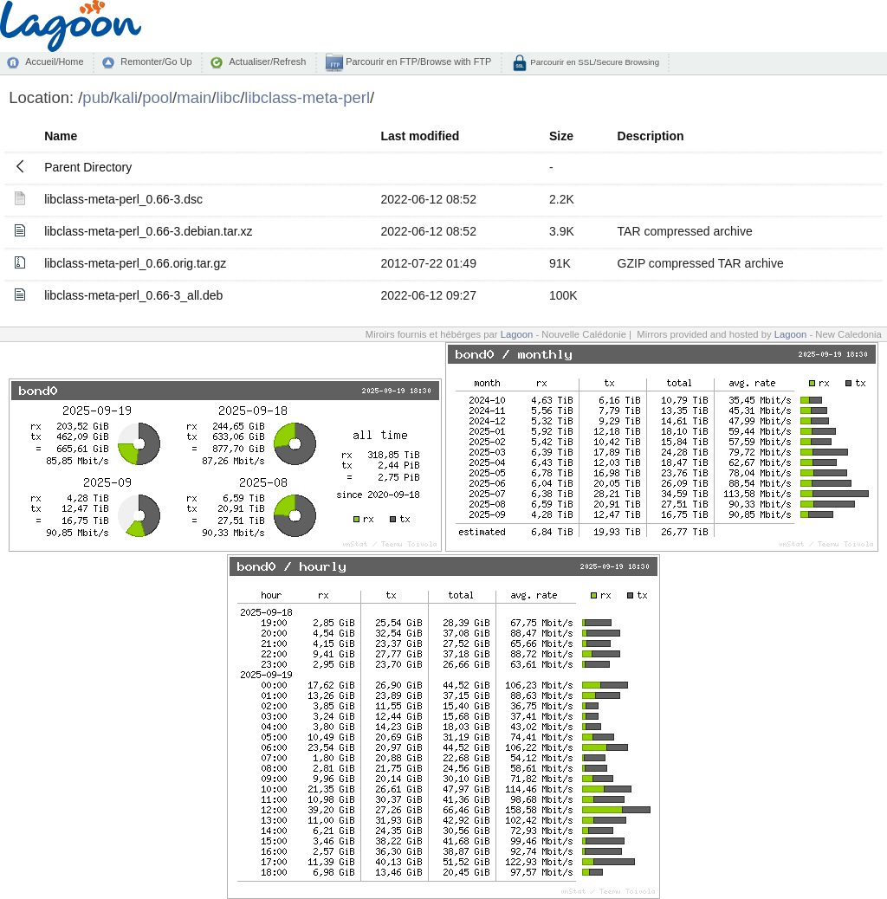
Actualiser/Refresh (267, 61)
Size (561, 136)
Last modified (419, 136)
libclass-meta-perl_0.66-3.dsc (123, 199)
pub (95, 97)
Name (60, 136)
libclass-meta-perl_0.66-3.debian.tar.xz (148, 231)
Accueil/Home (54, 61)
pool (157, 97)
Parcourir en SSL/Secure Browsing (593, 62)
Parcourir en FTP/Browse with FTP (417, 61)
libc (228, 97)
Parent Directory (88, 167)
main (194, 97)
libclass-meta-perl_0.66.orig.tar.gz (135, 263)
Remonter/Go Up (155, 61)
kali (125, 97)
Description (651, 136)
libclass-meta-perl (307, 97)
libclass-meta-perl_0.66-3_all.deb (133, 295)
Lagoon (517, 334)
